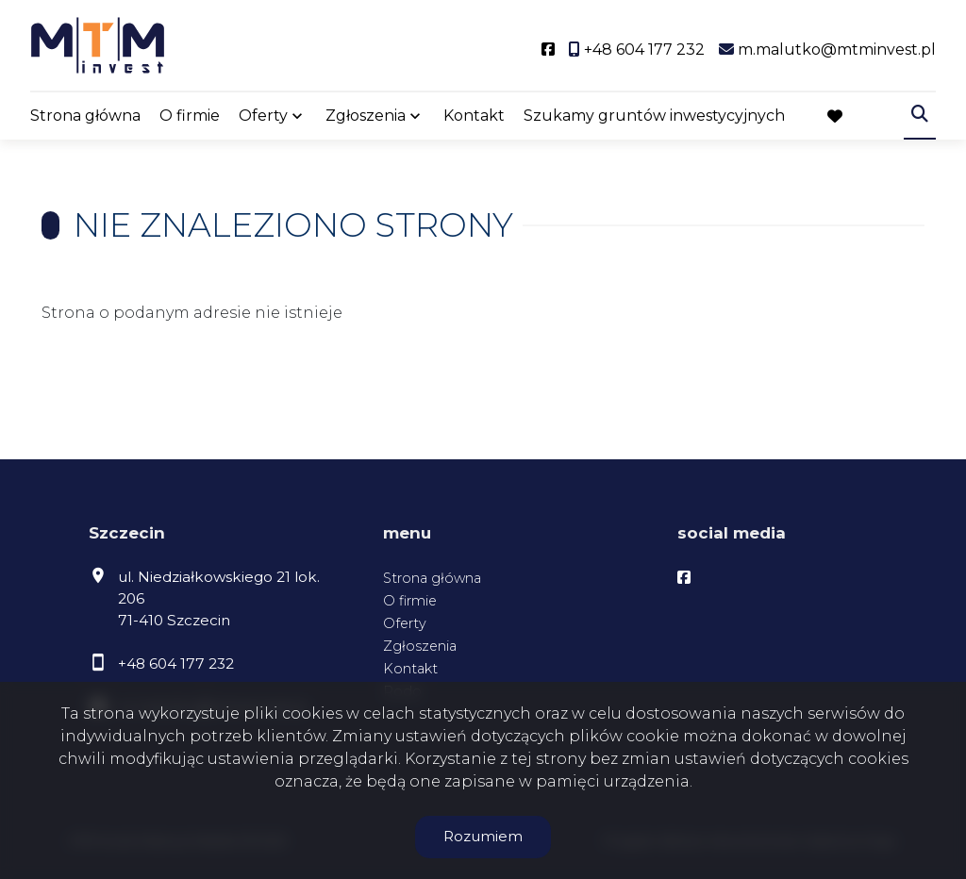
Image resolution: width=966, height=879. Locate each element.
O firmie (189, 115)
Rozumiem (483, 836)
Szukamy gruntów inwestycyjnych (654, 115)
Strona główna (85, 115)
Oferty (263, 115)
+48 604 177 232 (176, 663)
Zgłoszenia (365, 115)
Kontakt (474, 115)
